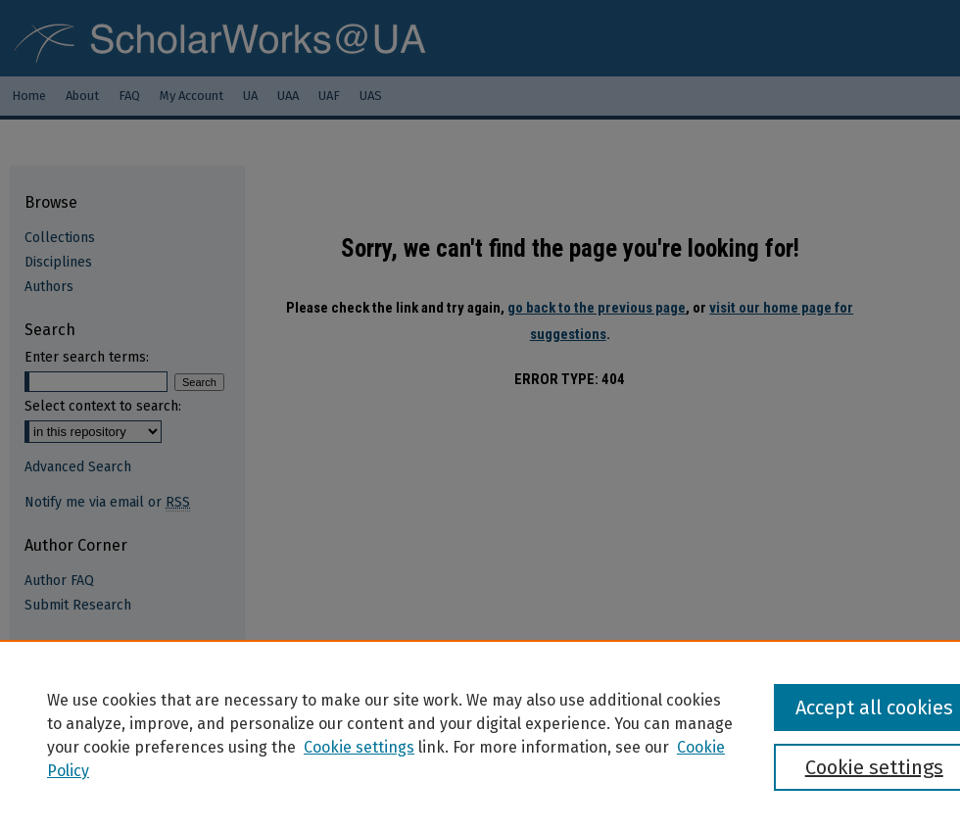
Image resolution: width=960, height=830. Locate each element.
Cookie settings (359, 747)
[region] (480, 735)
